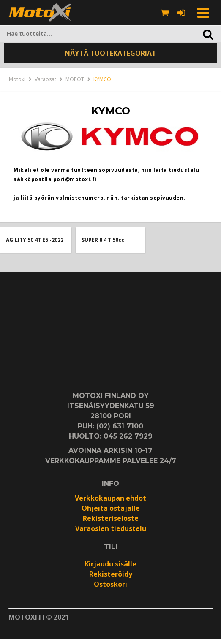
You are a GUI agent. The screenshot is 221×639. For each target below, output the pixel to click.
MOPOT (74, 79)
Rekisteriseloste (111, 518)
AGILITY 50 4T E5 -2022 (34, 240)
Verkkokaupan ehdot (110, 498)
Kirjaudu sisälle (110, 564)
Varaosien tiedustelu (110, 528)
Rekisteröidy (110, 574)
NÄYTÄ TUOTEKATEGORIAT (110, 53)
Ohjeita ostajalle (111, 508)
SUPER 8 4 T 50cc (103, 240)
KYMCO (102, 79)
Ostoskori (110, 584)
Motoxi (17, 79)
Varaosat (45, 79)
